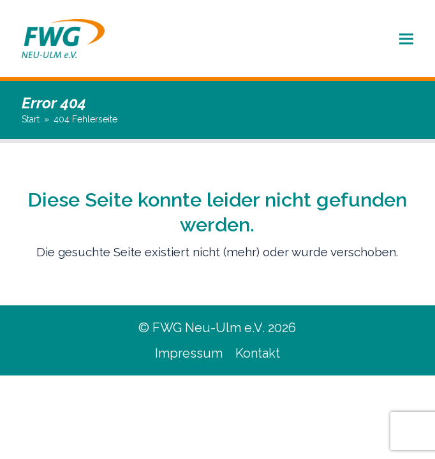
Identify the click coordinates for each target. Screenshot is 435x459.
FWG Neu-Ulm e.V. (208, 327)
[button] (406, 38)
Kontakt (257, 353)
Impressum (189, 353)
